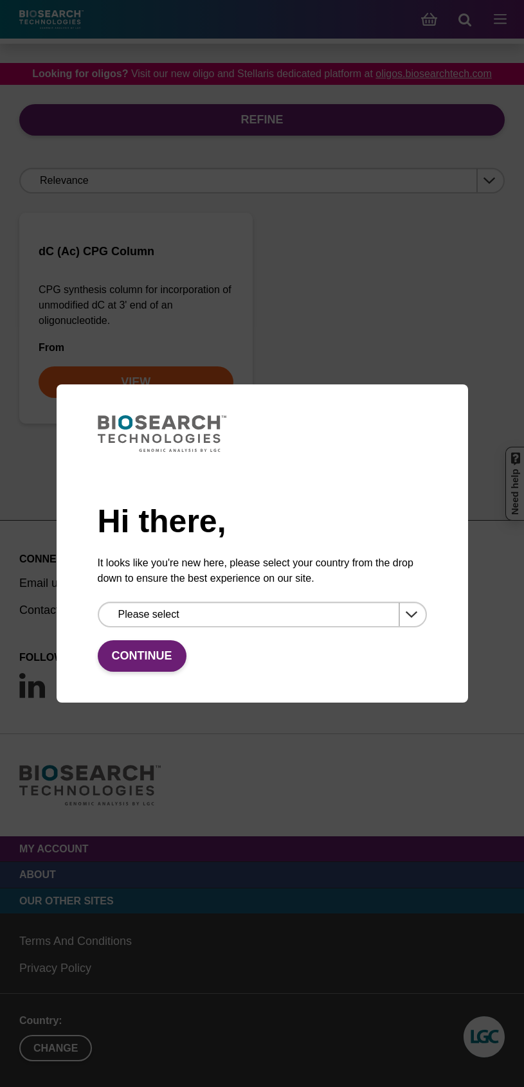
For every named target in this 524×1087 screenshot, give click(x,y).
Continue (142, 655)
